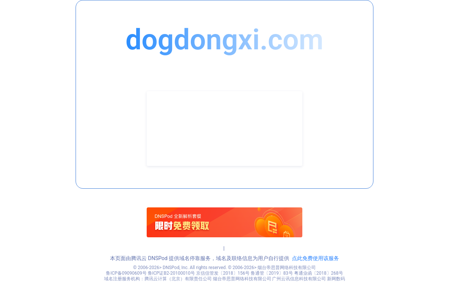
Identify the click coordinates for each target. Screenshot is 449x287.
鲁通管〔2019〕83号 (272, 273)
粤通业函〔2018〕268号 (318, 273)
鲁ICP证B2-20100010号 (171, 273)
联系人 (166, 117)
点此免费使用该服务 (315, 258)
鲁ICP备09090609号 (126, 273)
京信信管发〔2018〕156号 (223, 273)
